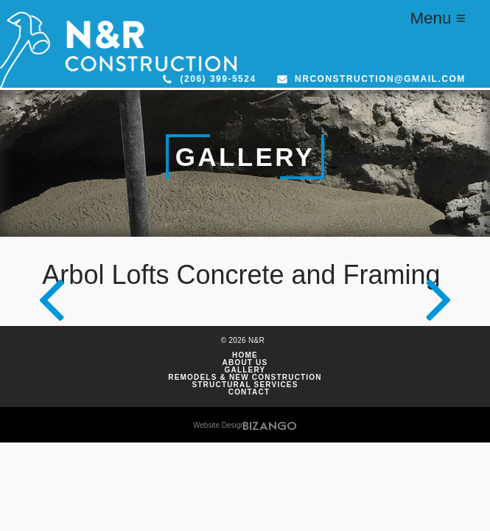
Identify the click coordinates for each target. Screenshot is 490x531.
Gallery (245, 370)
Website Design (219, 425)
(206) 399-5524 (218, 79)
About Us (245, 363)
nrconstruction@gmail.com (380, 79)
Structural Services (245, 385)
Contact (249, 392)
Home (245, 355)
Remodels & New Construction (245, 377)
